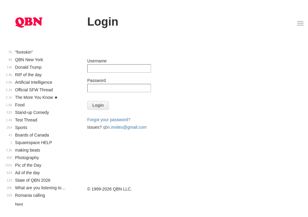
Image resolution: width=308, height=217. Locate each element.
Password (96, 80)
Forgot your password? (108, 119)
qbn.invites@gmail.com (124, 127)
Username (97, 60)
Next (19, 204)
